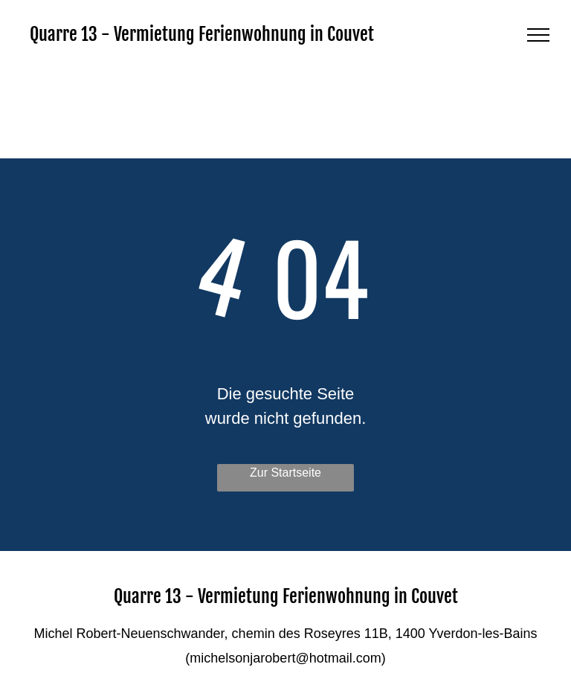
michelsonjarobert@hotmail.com (285, 658)
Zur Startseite (285, 472)
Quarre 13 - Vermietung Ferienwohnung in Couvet (202, 34)
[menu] (538, 35)
